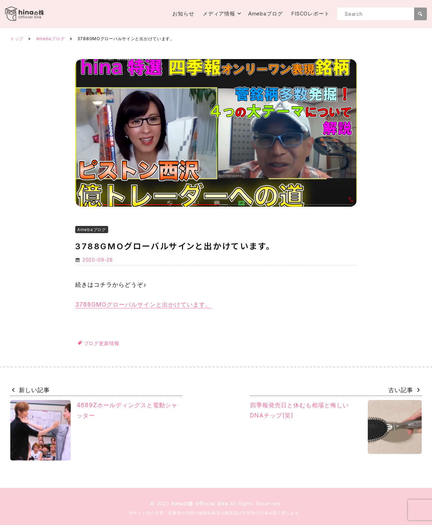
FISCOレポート (310, 13)
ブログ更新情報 (102, 343)
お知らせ (183, 13)
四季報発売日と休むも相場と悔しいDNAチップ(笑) (336, 427)
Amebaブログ (265, 13)
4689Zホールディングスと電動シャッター (94, 430)
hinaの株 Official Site (200, 503)
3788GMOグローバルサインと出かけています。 (143, 304)
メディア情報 (219, 13)
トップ (16, 38)
